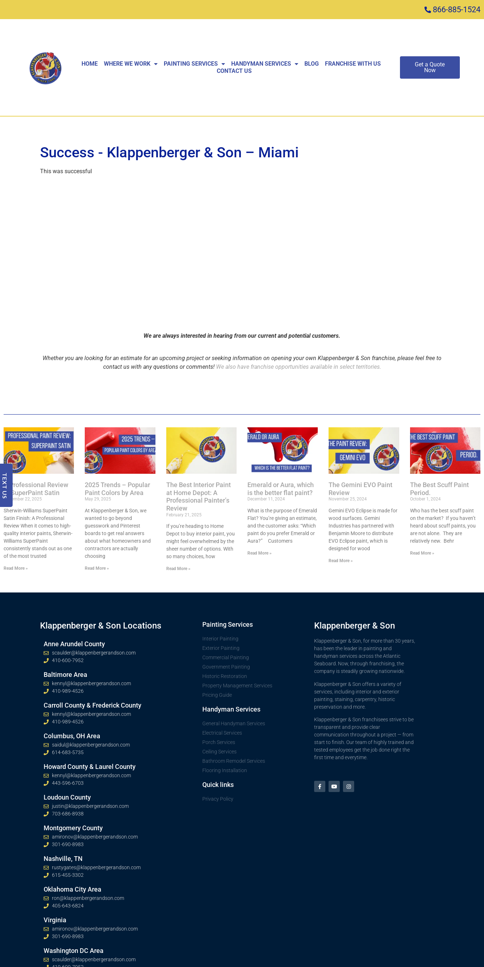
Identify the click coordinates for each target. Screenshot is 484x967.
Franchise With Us (353, 63)
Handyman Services (264, 63)
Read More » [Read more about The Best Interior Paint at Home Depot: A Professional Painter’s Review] (178, 568)
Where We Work (131, 63)
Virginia (55, 920)
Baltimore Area (65, 674)
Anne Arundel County (74, 644)
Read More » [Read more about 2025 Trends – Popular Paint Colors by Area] (97, 568)
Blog (311, 63)
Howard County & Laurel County (90, 766)
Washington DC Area (74, 950)
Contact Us (234, 70)
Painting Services (194, 63)
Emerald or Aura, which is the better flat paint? (280, 488)
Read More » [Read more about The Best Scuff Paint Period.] (422, 553)
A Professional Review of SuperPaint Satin (36, 488)
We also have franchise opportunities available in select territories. (298, 366)
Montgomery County (73, 828)
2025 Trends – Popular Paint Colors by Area (117, 488)
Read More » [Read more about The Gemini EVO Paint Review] (341, 560)
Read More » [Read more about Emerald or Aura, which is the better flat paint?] (259, 553)
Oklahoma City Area (72, 889)
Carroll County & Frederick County (92, 705)
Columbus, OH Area (72, 736)
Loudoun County (67, 797)
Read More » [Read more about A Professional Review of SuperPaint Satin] (16, 568)
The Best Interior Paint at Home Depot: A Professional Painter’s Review (198, 496)
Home (90, 63)
